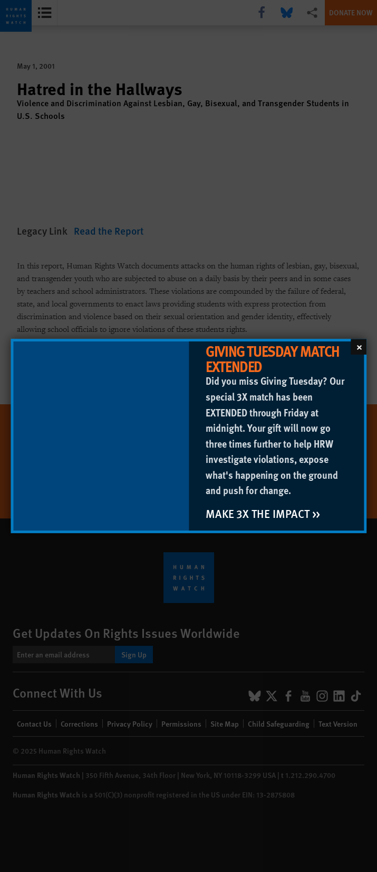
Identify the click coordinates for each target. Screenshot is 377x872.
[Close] (358, 347)
